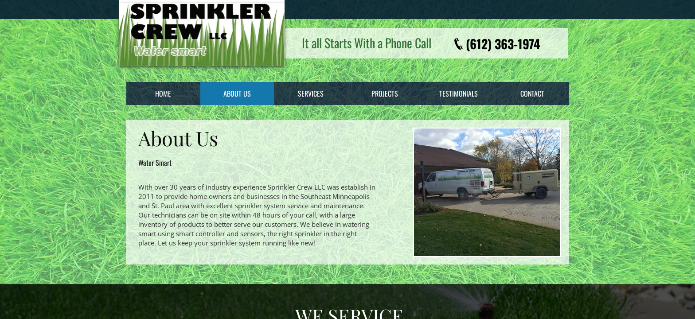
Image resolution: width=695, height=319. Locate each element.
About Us (237, 93)
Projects (384, 93)
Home (163, 93)
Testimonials (458, 93)
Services (311, 93)
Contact (532, 93)
